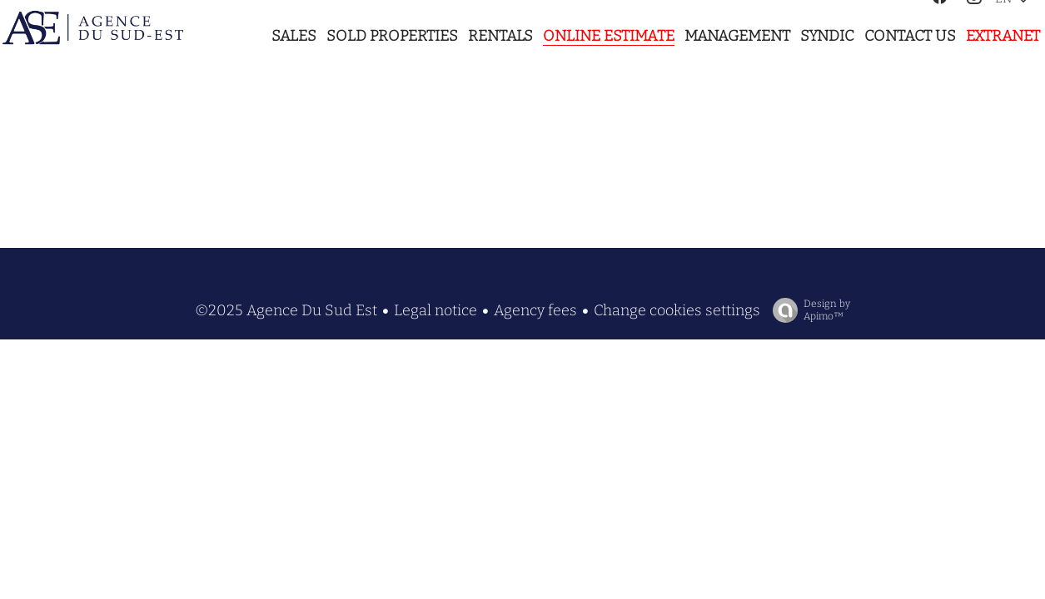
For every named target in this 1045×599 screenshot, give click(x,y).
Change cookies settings (677, 310)
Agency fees (535, 310)
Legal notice (435, 310)
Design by (807, 310)
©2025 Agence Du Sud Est (286, 310)
